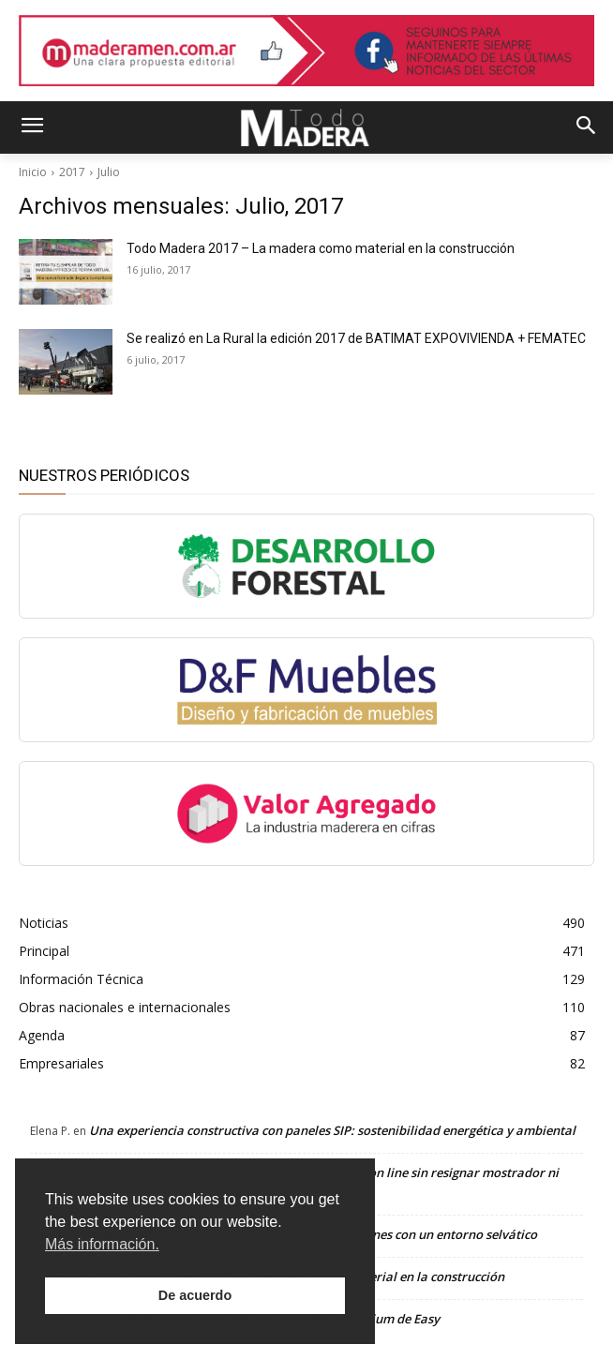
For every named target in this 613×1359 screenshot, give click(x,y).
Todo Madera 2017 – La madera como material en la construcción (321, 248)
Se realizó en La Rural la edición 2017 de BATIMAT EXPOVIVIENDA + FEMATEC (356, 338)
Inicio (33, 172)
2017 (72, 172)
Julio (108, 172)
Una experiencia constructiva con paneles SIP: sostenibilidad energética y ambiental (332, 1130)
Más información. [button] (102, 1244)
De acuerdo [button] (195, 1295)
